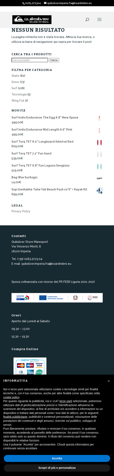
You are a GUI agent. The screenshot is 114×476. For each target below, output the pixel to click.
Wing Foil (18, 100)
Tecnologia (19, 94)
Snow (15, 82)
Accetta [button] (57, 458)
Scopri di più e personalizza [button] (56, 467)
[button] (109, 381)
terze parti (66, 401)
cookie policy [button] (11, 397)
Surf (14, 88)
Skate (15, 75)
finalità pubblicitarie (15, 416)
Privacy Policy (21, 211)
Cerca (54, 60)
